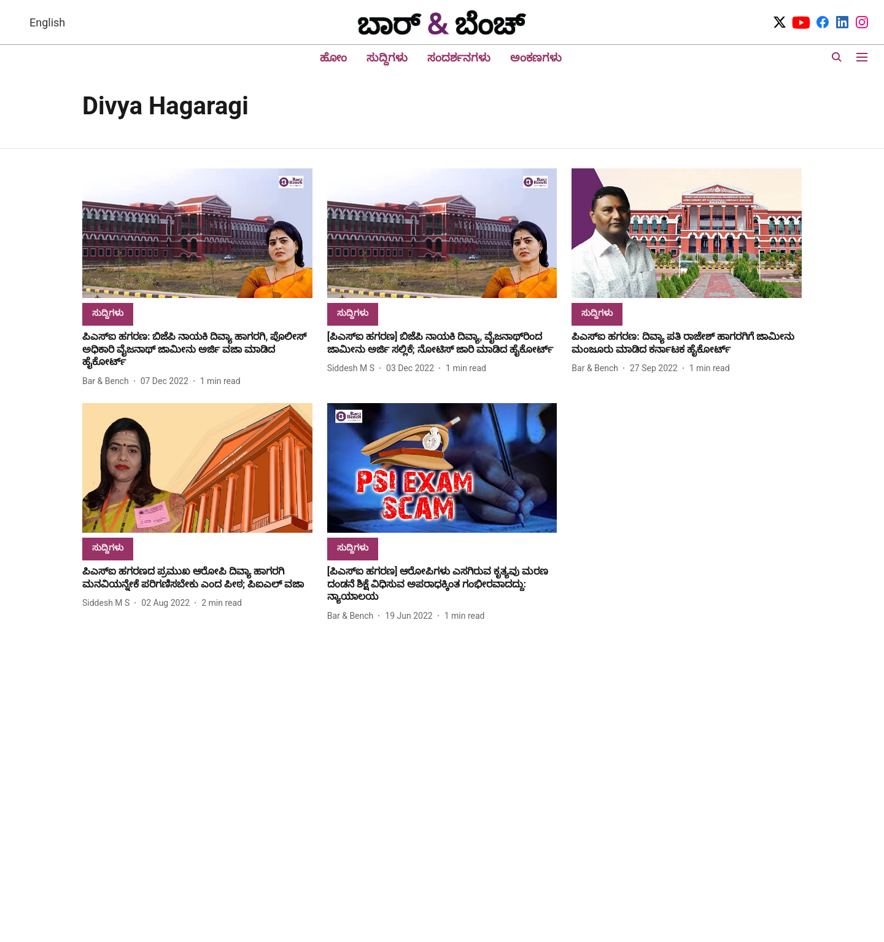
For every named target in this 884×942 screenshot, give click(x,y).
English (47, 22)
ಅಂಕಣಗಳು (536, 57)
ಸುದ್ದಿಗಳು (387, 57)
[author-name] (108, 381)
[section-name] (107, 312)
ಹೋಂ (333, 57)
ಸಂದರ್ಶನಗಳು (458, 57)
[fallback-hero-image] (197, 233)
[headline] (197, 350)
